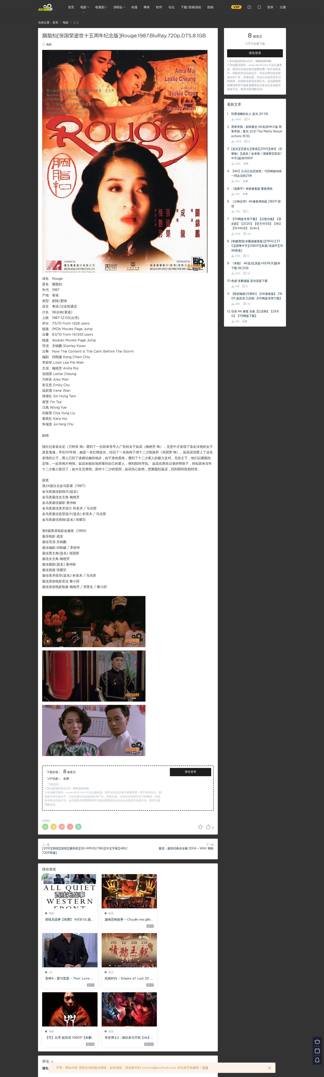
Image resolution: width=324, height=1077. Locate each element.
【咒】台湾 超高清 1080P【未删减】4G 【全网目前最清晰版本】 (127, 979)
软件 (159, 7)
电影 (83, 7)
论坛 (171, 7)
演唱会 (118, 7)
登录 (52, 1009)
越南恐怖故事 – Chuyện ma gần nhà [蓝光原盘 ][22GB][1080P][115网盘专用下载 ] (127, 920)
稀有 (147, 7)
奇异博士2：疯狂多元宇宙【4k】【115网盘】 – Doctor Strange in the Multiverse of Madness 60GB (185, 979)
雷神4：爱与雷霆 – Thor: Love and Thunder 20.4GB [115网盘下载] (186, 920)
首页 (71, 7)
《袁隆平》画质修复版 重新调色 (252, 188)
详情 (205, 1067)
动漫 (134, 7)
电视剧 (100, 7)
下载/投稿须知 (191, 7)
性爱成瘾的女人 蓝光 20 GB (249, 114)
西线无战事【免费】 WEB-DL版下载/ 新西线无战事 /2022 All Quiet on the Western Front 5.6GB (68, 920)
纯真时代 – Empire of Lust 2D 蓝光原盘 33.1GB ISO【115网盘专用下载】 (68, 979)
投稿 (210, 7)
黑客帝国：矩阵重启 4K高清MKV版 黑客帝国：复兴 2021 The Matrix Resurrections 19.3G (256, 132)
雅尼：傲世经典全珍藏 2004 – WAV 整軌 (186, 848)
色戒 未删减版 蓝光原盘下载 (249, 281)
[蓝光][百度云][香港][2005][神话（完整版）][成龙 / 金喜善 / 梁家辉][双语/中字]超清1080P (256, 154)
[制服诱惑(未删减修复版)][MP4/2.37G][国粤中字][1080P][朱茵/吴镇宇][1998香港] (257, 246)
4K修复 (45, 7)
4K (167, 913)
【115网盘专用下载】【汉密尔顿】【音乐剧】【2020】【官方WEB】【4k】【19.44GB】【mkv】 (256, 224)
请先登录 (190, 771)
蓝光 (109, 913)
